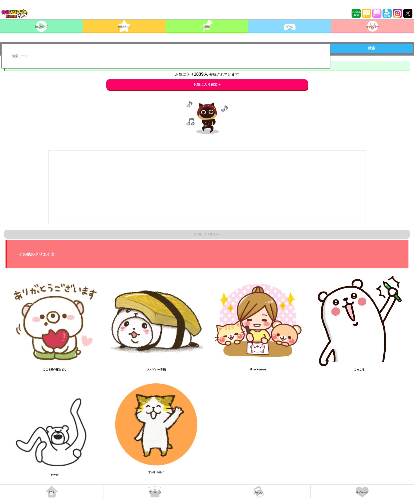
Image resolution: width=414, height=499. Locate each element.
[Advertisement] (207, 187)
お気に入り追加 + (207, 85)
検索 (371, 48)
